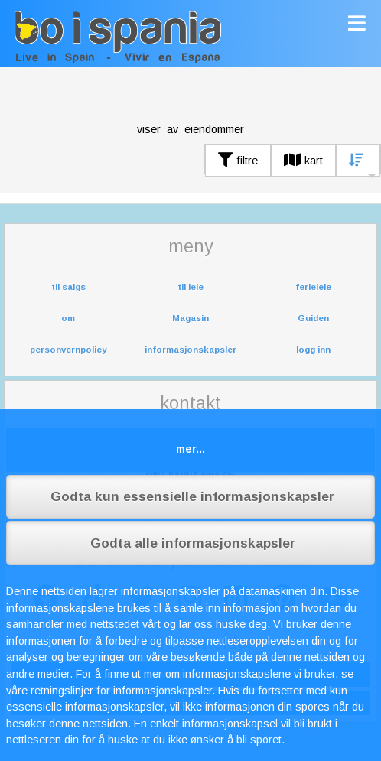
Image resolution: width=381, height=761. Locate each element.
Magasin (190, 318)
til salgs (68, 286)
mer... (190, 449)
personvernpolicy (68, 349)
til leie (190, 286)
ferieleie (313, 286)
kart (303, 160)
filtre (238, 160)
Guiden (313, 318)
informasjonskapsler (190, 349)
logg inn (313, 349)
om (68, 318)
